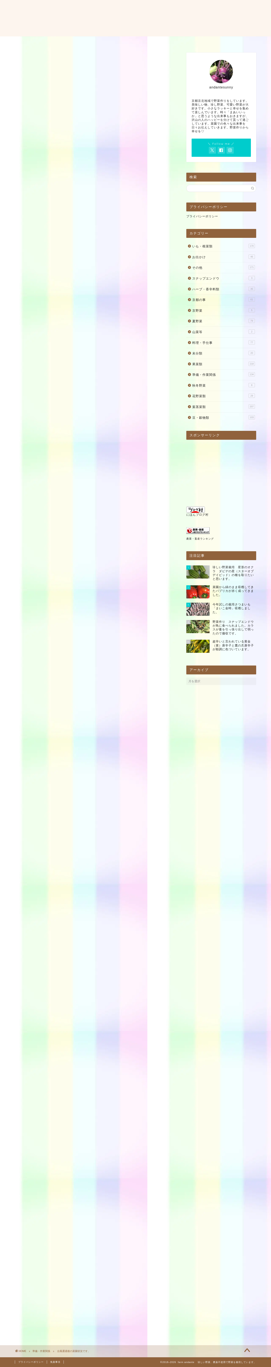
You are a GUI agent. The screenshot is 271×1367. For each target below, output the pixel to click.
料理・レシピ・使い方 (177, 41)
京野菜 (223, 310)
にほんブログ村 (197, 511)
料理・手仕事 (223, 342)
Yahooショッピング (111, 1026)
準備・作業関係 (31, 128)
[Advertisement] (95, 84)
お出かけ (223, 257)
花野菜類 (223, 396)
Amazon (85, 1026)
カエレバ (80, 1013)
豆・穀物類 (223, 417)
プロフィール (108, 41)
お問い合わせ (139, 41)
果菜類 (223, 364)
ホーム (82, 41)
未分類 (223, 353)
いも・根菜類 (223, 246)
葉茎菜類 (223, 406)
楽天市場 (67, 1026)
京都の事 (223, 299)
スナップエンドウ (223, 278)
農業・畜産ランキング (200, 538)
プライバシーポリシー (202, 216)
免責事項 (55, 1362)
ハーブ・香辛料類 (223, 289)
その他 (223, 267)
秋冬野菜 (223, 385)
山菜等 (223, 331)
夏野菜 (223, 321)
